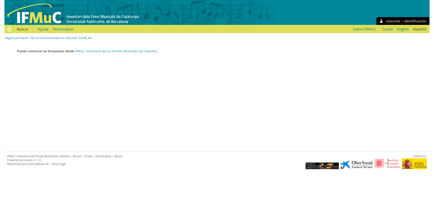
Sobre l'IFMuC (364, 29)
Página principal (16, 38)
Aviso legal (59, 164)
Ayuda (43, 29)
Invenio (27, 160)
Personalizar (63, 29)
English (403, 29)
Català (387, 29)
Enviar (88, 156)
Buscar (22, 29)
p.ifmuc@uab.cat (38, 164)
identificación (415, 21)
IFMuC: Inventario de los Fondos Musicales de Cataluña (116, 51)
